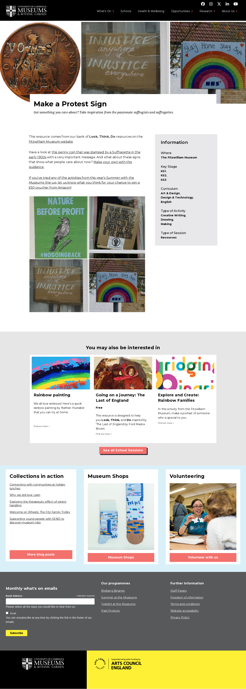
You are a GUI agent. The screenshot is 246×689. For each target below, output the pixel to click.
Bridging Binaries (113, 590)
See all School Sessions (123, 450)
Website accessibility (184, 610)
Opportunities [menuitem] (180, 12)
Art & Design (170, 193)
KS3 (163, 180)
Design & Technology (177, 197)
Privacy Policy (179, 617)
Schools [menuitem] (126, 11)
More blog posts (41, 554)
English (166, 202)
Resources (169, 237)
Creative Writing (173, 215)
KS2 (163, 175)
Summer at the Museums (119, 597)
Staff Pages (178, 590)
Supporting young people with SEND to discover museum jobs (37, 520)
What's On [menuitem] (104, 12)
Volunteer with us (203, 557)
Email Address (15, 596)
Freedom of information (186, 597)
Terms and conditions (185, 604)
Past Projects (110, 610)
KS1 (163, 171)
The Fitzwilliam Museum (179, 157)
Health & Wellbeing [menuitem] (151, 11)
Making (166, 224)
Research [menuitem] (205, 12)
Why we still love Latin (25, 495)
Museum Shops (121, 557)
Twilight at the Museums (118, 604)
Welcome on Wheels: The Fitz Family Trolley (40, 512)
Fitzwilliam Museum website (51, 141)
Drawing (167, 219)
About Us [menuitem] (228, 12)
